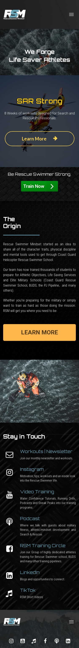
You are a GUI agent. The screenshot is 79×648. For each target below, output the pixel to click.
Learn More (40, 139)
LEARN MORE (39, 332)
